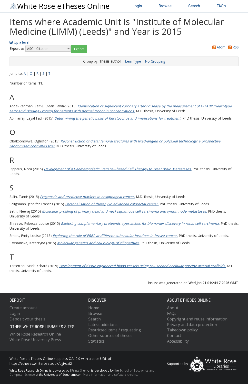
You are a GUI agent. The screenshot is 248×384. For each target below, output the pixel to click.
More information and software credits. (110, 374)
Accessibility (178, 341)
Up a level (19, 42)
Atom (218, 47)
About (172, 307)
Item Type (133, 61)
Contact (174, 335)
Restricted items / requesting (114, 330)
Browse (165, 6)
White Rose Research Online (35, 334)
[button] (79, 49)
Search (194, 6)
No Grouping (155, 61)
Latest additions (103, 324)
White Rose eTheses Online (59, 6)
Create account (23, 307)
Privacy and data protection (192, 324)
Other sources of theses (110, 335)
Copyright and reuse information (197, 319)
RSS (233, 47)
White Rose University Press (35, 339)
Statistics (96, 341)
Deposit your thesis (27, 319)
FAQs (221, 6)
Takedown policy (182, 330)
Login (137, 6)
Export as (17, 48)
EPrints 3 (76, 370)
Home (93, 307)
